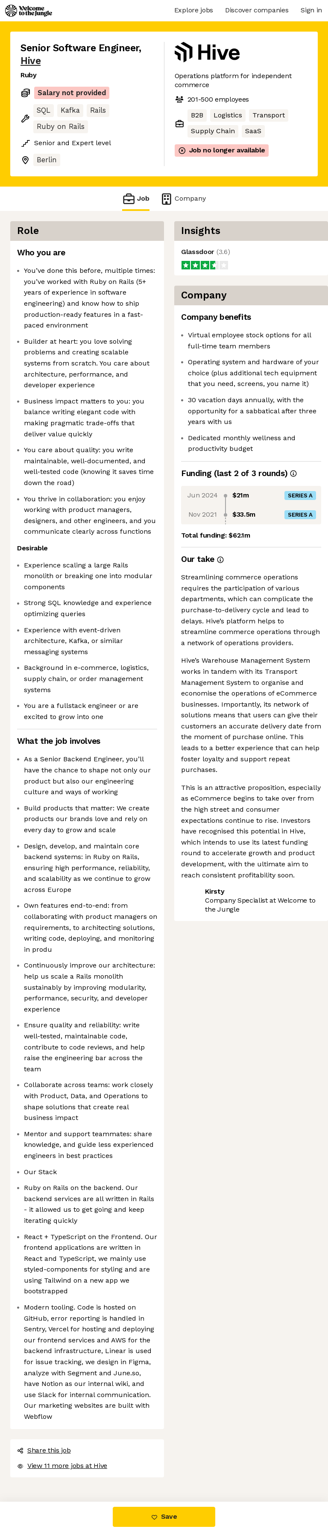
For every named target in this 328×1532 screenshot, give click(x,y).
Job (135, 199)
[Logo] (28, 11)
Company (183, 199)
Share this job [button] (44, 1450)
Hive (30, 61)
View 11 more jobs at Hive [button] (62, 1466)
